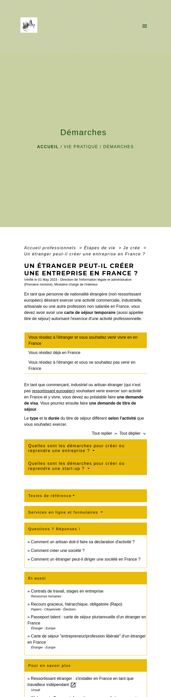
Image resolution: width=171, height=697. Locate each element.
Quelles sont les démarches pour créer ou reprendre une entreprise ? (76, 448)
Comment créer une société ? (58, 550)
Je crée (132, 248)
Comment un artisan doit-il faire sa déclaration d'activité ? (83, 542)
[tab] (85, 340)
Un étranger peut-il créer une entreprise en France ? (84, 254)
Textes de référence (50, 495)
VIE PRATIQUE (81, 147)
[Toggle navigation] (145, 26)
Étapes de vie (100, 248)
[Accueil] (30, 26)
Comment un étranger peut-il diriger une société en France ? (86, 559)
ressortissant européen (53, 391)
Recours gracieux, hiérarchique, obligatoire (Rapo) (76, 604)
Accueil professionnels (51, 248)
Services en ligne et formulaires (64, 512)
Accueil (48, 147)
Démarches (118, 147)
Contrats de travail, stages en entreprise (67, 591)
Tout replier (106, 433)
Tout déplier (133, 433)
